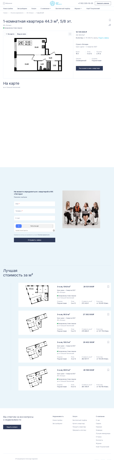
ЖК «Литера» (30, 13)
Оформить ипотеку (79, 430)
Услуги (33, 8)
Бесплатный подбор (63, 8)
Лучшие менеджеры (103, 433)
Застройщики (22, 8)
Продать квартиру (79, 427)
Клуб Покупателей (93, 8)
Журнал (98, 443)
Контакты (99, 440)
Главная (5, 13)
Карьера (99, 427)
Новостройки (8, 8)
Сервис (98, 423)
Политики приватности (44, 235)
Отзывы (99, 437)
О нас (98, 420)
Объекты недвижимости (16, 13)
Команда (99, 430)
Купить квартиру (79, 423)
